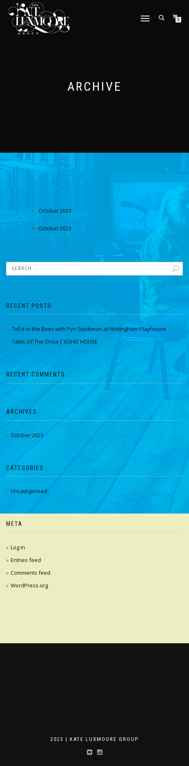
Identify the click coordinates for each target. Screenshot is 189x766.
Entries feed (26, 560)
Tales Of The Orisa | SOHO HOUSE (55, 341)
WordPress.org (29, 585)
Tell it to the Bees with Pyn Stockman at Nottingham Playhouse (89, 329)
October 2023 (55, 210)
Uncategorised (29, 491)
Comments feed (30, 572)
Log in (18, 547)
